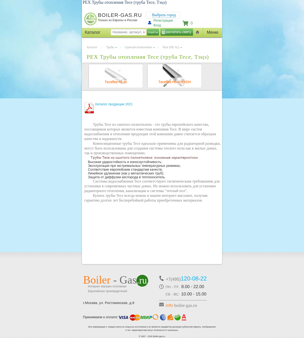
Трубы (110, 47)
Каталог (92, 47)
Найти (153, 32)
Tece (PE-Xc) (170, 47)
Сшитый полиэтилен (138, 47)
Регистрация (163, 20)
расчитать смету (178, 32)
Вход (157, 25)
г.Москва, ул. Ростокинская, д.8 (108, 303)
